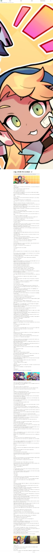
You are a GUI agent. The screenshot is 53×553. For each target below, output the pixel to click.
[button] (50, 0)
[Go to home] (1, 1)
